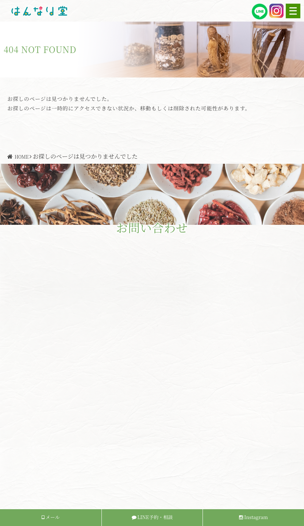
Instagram (253, 517)
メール (50, 517)
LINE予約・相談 (152, 517)
